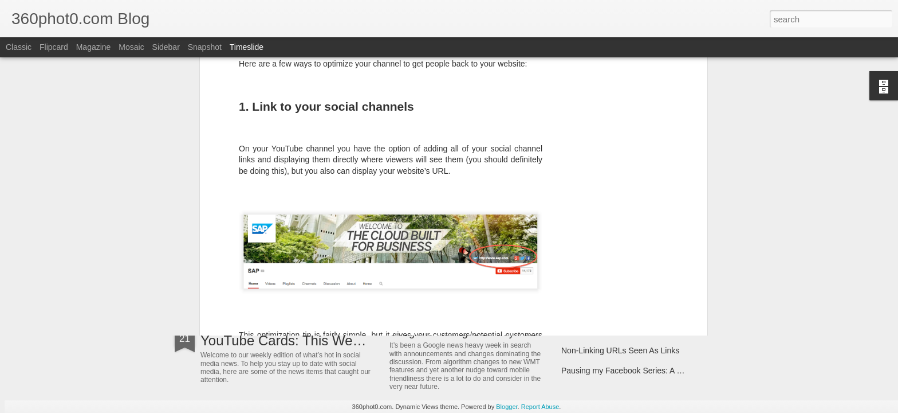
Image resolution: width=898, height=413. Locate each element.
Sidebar (166, 47)
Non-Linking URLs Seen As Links (620, 350)
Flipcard (54, 47)
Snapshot (205, 47)
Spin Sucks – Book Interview (612, 265)
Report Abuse (540, 406)
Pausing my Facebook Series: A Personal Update (648, 370)
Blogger (506, 406)
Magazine (93, 47)
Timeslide (246, 47)
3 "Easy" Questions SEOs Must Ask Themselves (500, 253)
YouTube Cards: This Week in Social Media (332, 340)
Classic (18, 47)
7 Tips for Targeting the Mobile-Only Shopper (640, 245)
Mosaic (131, 47)
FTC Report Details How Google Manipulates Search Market (668, 330)
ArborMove (233, 266)
